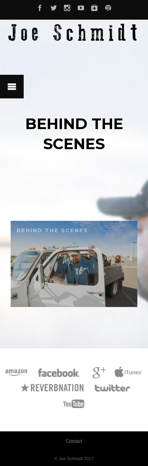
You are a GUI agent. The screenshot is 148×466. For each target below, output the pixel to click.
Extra (116, 193)
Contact (74, 441)
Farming (26, 203)
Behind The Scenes (65, 193)
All (18, 193)
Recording (68, 203)
